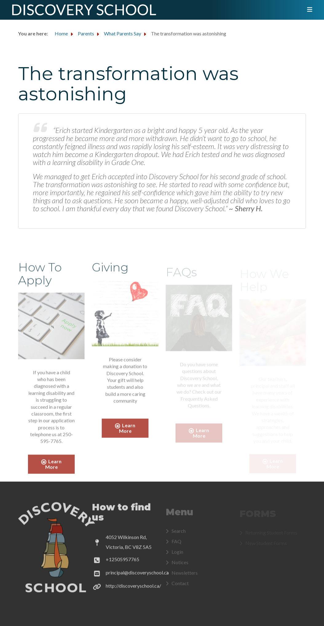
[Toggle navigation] (307, 10)
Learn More (51, 466)
